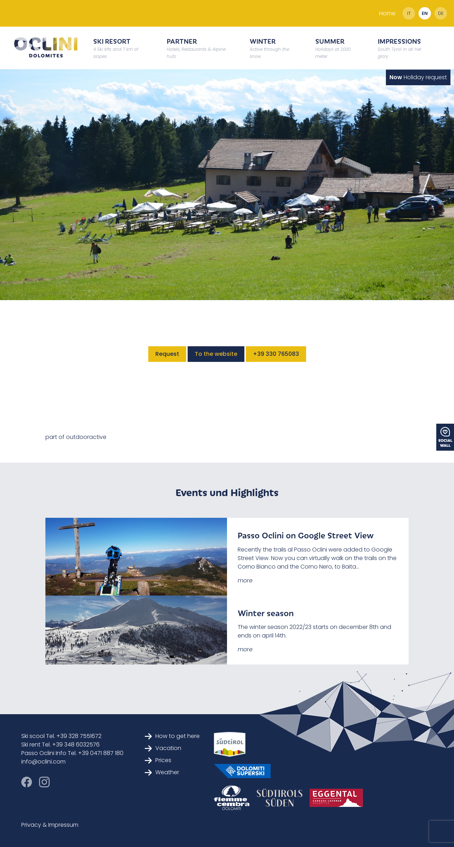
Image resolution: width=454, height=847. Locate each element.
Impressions (399, 47)
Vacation (163, 748)
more (245, 580)
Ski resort (115, 47)
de (440, 13)
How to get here (172, 736)
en (425, 13)
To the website (216, 354)
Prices (158, 760)
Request (167, 354)
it (409, 13)
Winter (269, 47)
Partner (196, 47)
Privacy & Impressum (49, 825)
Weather (162, 772)
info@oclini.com (43, 762)
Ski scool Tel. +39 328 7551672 (61, 736)
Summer (332, 47)
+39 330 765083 (276, 354)
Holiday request (418, 77)
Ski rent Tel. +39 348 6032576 (60, 744)
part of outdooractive (75, 437)
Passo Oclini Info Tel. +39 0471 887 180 (72, 753)
